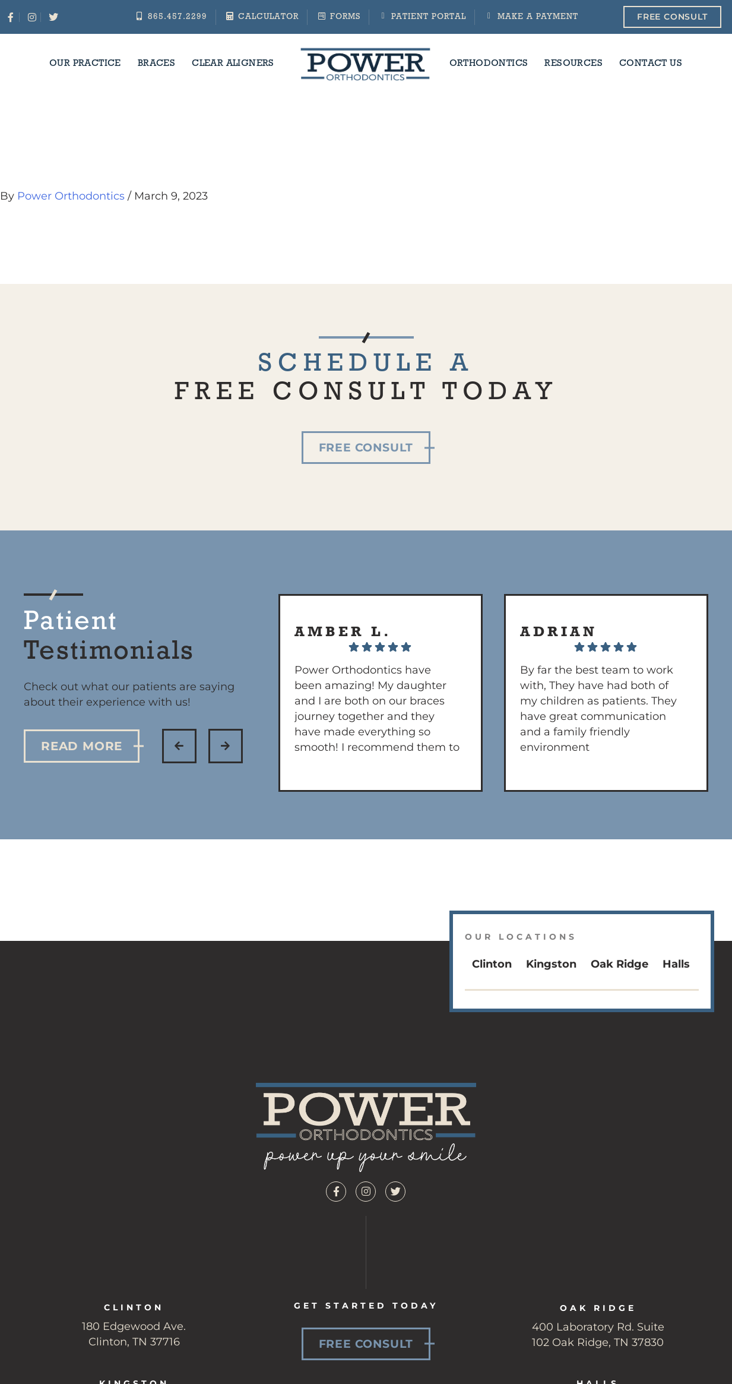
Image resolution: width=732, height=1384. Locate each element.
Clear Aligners (233, 63)
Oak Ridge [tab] (619, 964)
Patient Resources (450, 1331)
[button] (179, 746)
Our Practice (85, 63)
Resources (573, 63)
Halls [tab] (676, 964)
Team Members (640, 1331)
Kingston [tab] (551, 964)
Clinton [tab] (492, 964)
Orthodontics (488, 63)
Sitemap (475, 1372)
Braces (156, 63)
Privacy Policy (541, 1372)
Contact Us (650, 63)
